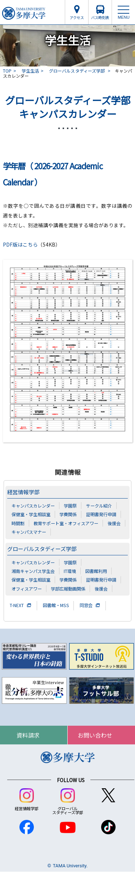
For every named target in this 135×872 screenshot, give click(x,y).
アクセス (77, 17)
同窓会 (86, 605)
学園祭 (70, 505)
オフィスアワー (27, 589)
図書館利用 (96, 571)
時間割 (18, 523)
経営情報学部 (23, 492)
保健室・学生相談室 (31, 514)
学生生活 (30, 71)
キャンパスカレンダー (33, 505)
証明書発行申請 (101, 514)
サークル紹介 (99, 505)
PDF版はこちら (20, 244)
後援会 (114, 523)
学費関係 (68, 514)
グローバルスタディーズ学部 (77, 71)
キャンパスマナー (29, 532)
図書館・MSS (56, 605)
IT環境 (70, 571)
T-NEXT (17, 605)
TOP (7, 71)
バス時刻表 (100, 17)
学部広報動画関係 (68, 589)
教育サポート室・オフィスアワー (65, 523)
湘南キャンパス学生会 (33, 571)
